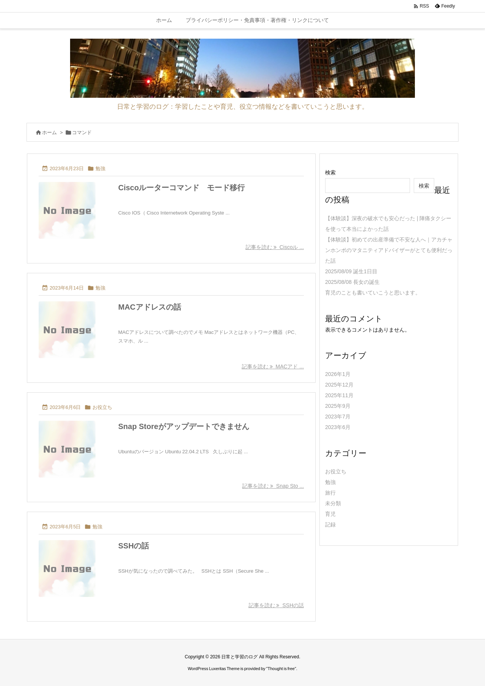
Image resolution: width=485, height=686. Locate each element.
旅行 (330, 493)
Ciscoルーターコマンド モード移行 (181, 187)
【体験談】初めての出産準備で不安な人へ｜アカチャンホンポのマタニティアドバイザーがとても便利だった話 (388, 250)
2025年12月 (339, 385)
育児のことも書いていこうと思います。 (373, 293)
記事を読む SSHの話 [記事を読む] (276, 605)
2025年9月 (337, 406)
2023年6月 (337, 427)
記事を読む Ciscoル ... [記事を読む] (275, 247)
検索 (330, 172)
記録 (330, 525)
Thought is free (281, 668)
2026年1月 (337, 374)
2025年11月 (339, 395)
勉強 (100, 168)
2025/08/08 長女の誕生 (352, 282)
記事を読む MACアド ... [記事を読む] (273, 366)
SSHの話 (133, 546)
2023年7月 (337, 416)
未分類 (333, 503)
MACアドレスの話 (149, 307)
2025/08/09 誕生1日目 (351, 271)
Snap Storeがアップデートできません (183, 426)
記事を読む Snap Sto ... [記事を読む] (273, 486)
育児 (330, 514)
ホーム (49, 132)
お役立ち (102, 407)
